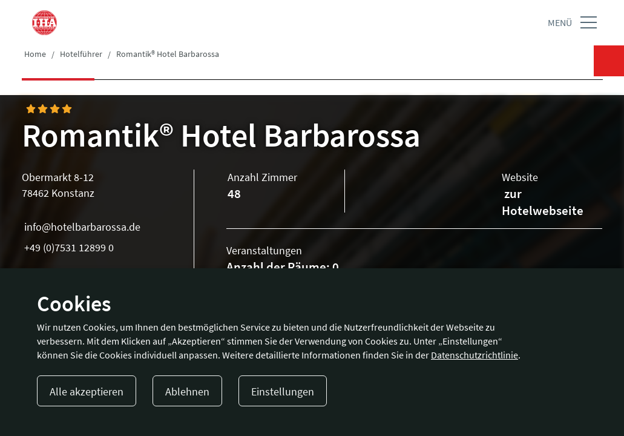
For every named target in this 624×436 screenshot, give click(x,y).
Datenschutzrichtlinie (474, 355)
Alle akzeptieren (86, 391)
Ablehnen (187, 391)
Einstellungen (282, 391)
